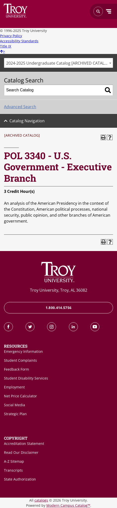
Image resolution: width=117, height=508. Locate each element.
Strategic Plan (15, 413)
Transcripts (13, 470)
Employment (14, 387)
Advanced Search (20, 106)
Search (16, 11)
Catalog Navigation (27, 121)
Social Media (14, 405)
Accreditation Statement (24, 443)
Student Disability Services (26, 378)
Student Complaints (20, 360)
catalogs (41, 500)
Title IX (5, 46)
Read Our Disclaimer (21, 452)
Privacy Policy (11, 35)
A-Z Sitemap (14, 461)
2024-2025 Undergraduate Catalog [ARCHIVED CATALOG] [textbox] (59, 63)
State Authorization (20, 479)
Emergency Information (23, 351)
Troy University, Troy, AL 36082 (58, 290)
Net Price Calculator (20, 396)
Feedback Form (16, 369)
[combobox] (58, 63)
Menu (108, 11)
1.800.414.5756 (59, 307)
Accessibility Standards (19, 41)
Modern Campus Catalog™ (68, 505)
